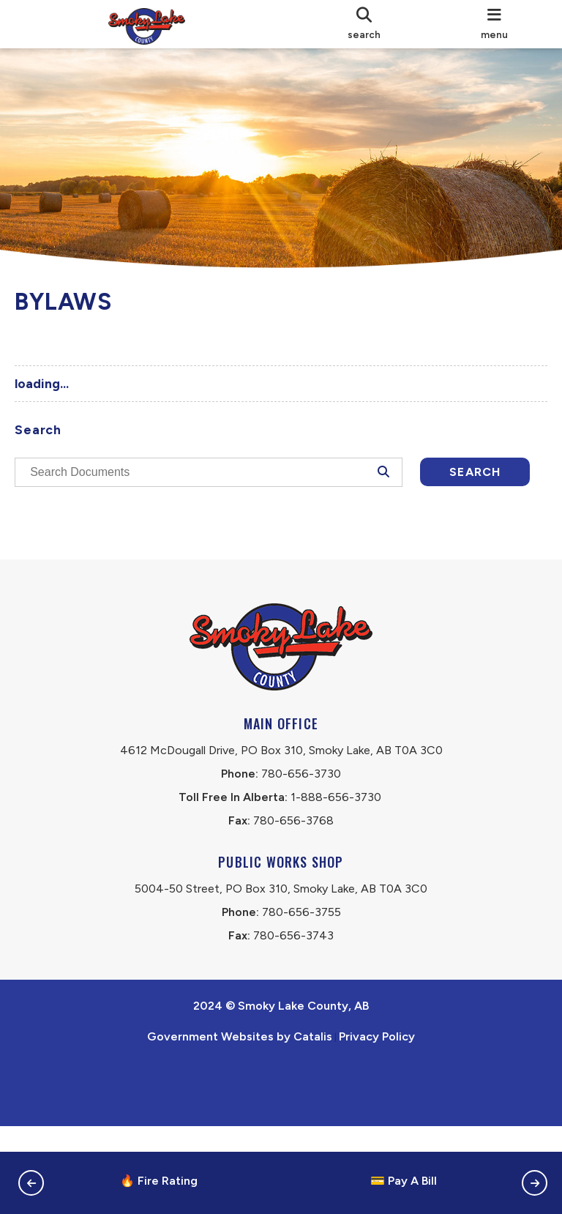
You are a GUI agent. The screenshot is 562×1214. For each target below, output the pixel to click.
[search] (364, 24)
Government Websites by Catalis (239, 1124)
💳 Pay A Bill (403, 1181)
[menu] (495, 24)
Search (98, 516)
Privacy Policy (377, 1124)
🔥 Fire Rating (159, 1181)
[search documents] (210, 479)
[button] (31, 1183)
